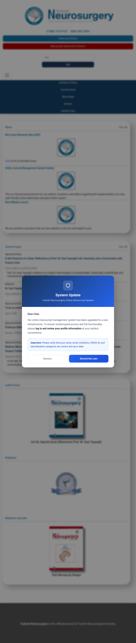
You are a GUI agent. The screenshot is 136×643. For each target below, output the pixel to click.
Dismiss (47, 358)
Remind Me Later (89, 358)
